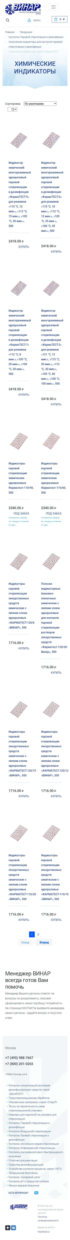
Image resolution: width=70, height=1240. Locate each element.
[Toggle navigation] (53, 6)
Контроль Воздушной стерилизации (30, 1131)
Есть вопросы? (18, 1192)
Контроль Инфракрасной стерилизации (32, 1148)
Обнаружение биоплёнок (23, 1173)
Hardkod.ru (44, 1231)
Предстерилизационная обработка (29, 1098)
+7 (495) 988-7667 (19, 1058)
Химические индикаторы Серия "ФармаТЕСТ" (34, 51)
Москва (10, 1048)
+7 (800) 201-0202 (19, 1064)
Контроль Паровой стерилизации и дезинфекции (36, 37)
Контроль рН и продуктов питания (29, 1181)
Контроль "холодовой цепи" (24, 1177)
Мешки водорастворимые (24, 1185)
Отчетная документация (23, 1160)
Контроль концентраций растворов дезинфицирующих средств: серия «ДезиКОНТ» (29, 1089)
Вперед (44, 942)
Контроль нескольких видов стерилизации (34, 1143)
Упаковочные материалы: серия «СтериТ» (33, 1102)
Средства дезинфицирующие (26, 1164)
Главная (9, 32)
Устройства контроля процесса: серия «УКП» (35, 1168)
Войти (37, 20)
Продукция (26, 32)
